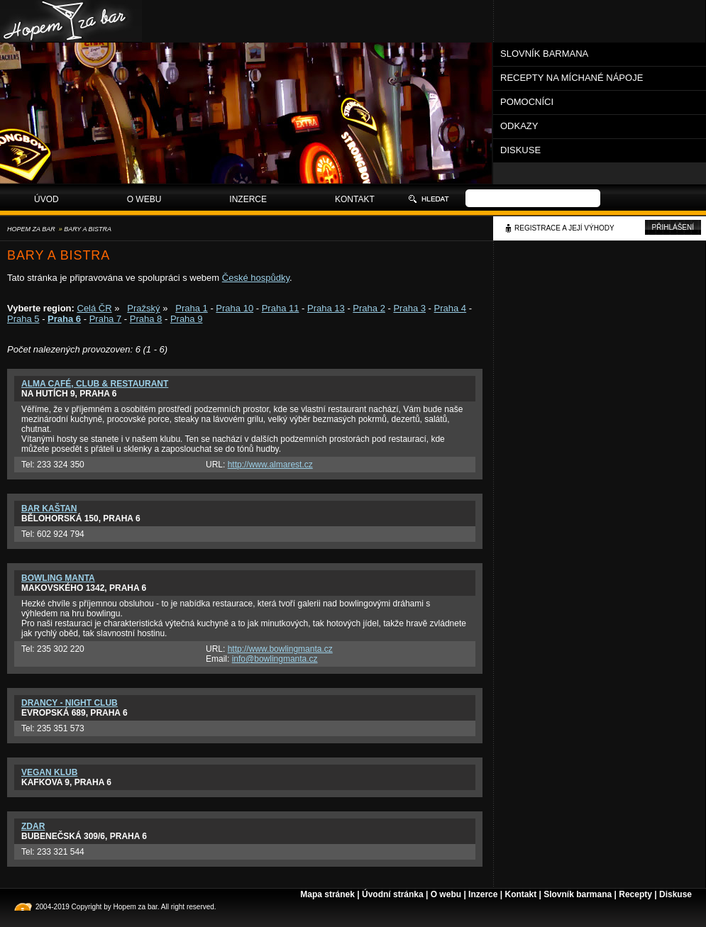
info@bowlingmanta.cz (275, 659)
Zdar (33, 826)
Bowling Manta (58, 578)
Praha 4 (450, 308)
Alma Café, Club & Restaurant (94, 384)
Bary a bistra (87, 229)
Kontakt (355, 199)
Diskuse (520, 150)
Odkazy (519, 126)
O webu (144, 199)
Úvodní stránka (393, 894)
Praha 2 (369, 308)
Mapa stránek (327, 894)
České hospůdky (255, 277)
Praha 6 (64, 318)
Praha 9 (186, 318)
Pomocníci (526, 101)
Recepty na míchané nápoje (571, 77)
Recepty (635, 894)
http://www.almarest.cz (270, 465)
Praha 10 (234, 308)
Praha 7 (105, 318)
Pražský (143, 308)
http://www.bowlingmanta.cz (280, 649)
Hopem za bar (31, 229)
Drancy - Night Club (69, 703)
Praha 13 (326, 308)
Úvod (46, 199)
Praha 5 (23, 318)
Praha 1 (191, 308)
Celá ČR (94, 308)
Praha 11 (280, 308)
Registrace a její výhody (564, 228)
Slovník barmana (544, 53)
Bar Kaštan (49, 509)
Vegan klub (49, 772)
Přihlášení (673, 227)
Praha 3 (409, 308)
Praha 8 (146, 318)
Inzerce (248, 199)
